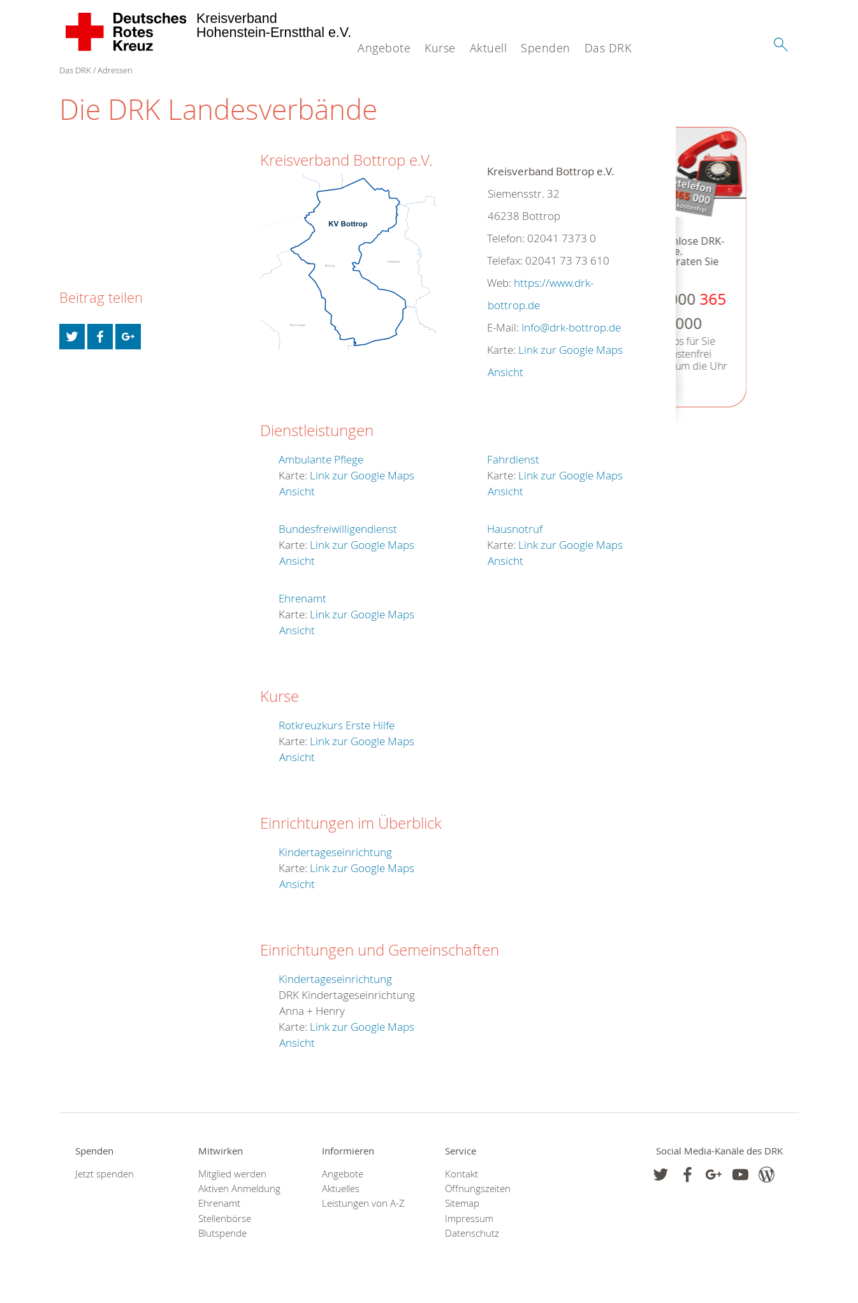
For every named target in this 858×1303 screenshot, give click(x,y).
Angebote (384, 47)
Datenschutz (472, 1233)
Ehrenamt (302, 598)
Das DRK (608, 47)
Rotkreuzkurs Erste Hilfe (337, 725)
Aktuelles (341, 1189)
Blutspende (222, 1233)
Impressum (469, 1218)
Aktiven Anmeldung (239, 1189)
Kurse (440, 47)
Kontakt (461, 1174)
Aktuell (488, 47)
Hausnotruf (514, 528)
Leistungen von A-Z (363, 1203)
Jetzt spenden (104, 1174)
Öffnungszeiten (478, 1189)
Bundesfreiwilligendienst (338, 528)
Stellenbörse (224, 1218)
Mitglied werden (232, 1174)
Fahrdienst (513, 459)
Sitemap (462, 1203)
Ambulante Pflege (321, 459)
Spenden (546, 47)
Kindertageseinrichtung (335, 852)
